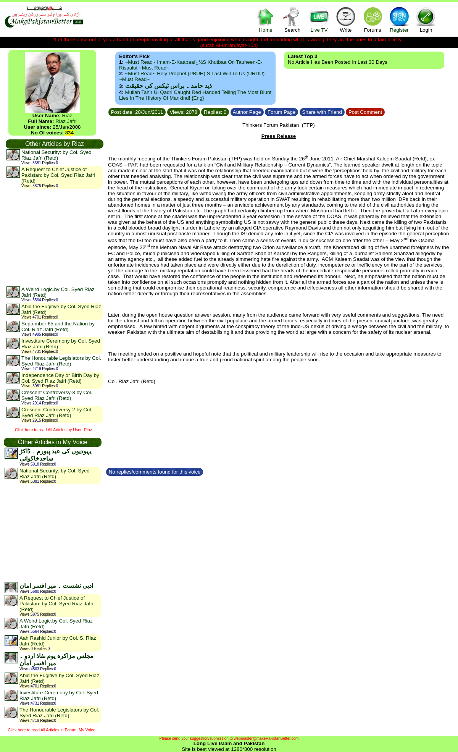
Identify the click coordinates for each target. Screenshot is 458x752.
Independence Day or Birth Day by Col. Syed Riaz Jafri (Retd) (60, 378)
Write (345, 19)
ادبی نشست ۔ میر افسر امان (56, 585)
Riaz (67, 115)
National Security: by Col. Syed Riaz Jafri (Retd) (56, 155)
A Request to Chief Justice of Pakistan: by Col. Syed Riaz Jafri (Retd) (58, 175)
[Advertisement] (54, 237)
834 (69, 133)
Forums (372, 19)
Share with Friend (322, 112)
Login (425, 19)
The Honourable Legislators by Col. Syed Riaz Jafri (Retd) (61, 361)
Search (292, 19)
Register (399, 19)
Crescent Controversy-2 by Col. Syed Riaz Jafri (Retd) (56, 412)
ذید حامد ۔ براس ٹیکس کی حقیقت (168, 85)
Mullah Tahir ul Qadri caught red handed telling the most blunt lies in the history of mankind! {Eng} (195, 95)
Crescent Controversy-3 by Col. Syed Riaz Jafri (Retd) (56, 395)
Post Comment (365, 112)
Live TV (319, 19)
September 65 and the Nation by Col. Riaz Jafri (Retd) (58, 326)
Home (265, 19)
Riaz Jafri (66, 121)
